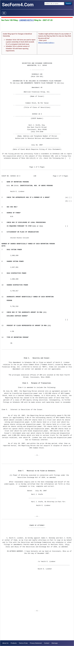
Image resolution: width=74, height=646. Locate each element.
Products (14, 643)
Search (68, 3)
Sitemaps (55, 643)
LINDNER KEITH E (26, 20)
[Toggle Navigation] (4, 13)
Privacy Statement (36, 643)
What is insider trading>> (46, 43)
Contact (46, 643)
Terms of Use (23, 643)
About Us (5, 643)
